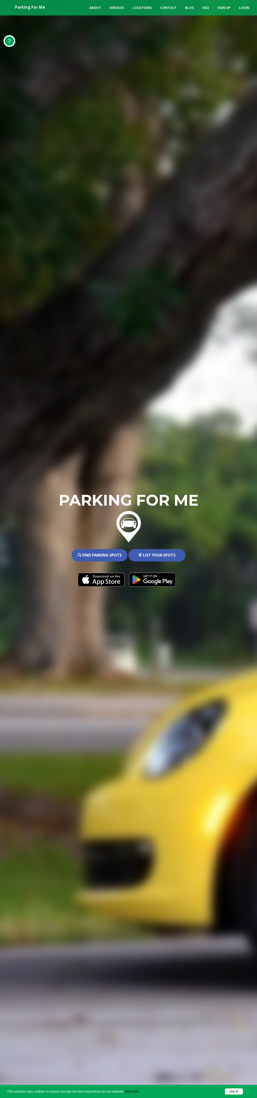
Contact (168, 7)
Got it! (234, 1091)
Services (116, 7)
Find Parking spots (100, 555)
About (95, 7)
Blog (189, 7)
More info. (132, 1091)
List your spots (156, 555)
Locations (142, 7)
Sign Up (224, 7)
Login (244, 7)
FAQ (205, 7)
